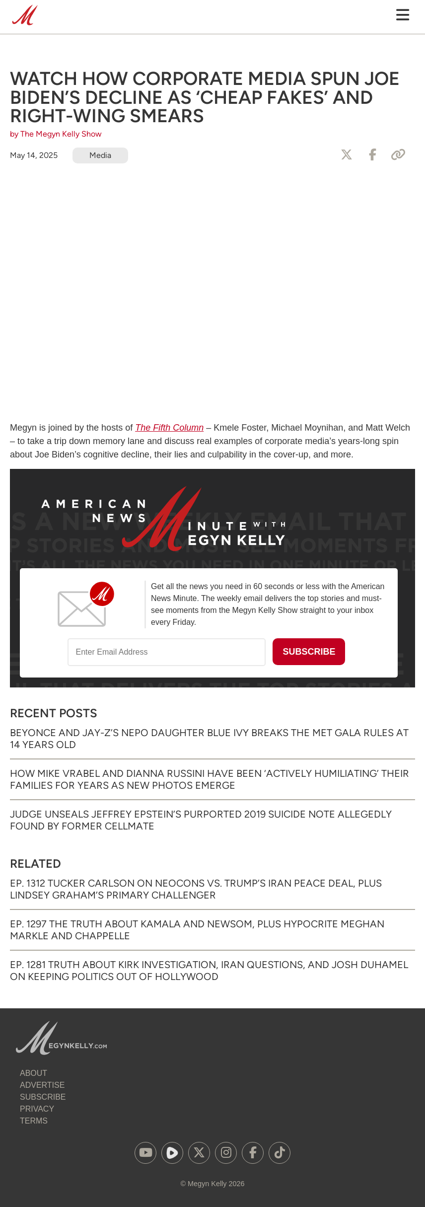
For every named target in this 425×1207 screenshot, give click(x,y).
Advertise (42, 1085)
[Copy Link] (398, 155)
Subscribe (43, 1097)
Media (100, 155)
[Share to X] (346, 155)
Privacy (37, 1109)
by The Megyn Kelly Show (56, 134)
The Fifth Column (169, 428)
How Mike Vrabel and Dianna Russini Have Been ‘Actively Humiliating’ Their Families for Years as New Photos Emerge (209, 779)
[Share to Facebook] (372, 155)
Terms (34, 1121)
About (33, 1073)
